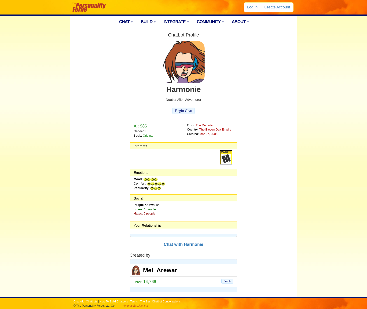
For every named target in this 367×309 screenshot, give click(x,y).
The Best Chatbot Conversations (160, 301)
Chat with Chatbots (85, 301)
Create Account (277, 7)
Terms (134, 301)
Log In (252, 7)
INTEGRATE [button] (176, 21)
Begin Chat (183, 111)
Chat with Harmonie (183, 244)
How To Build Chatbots (113, 301)
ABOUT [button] (240, 21)
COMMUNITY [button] (210, 21)
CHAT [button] (126, 21)
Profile (227, 281)
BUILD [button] (148, 21)
